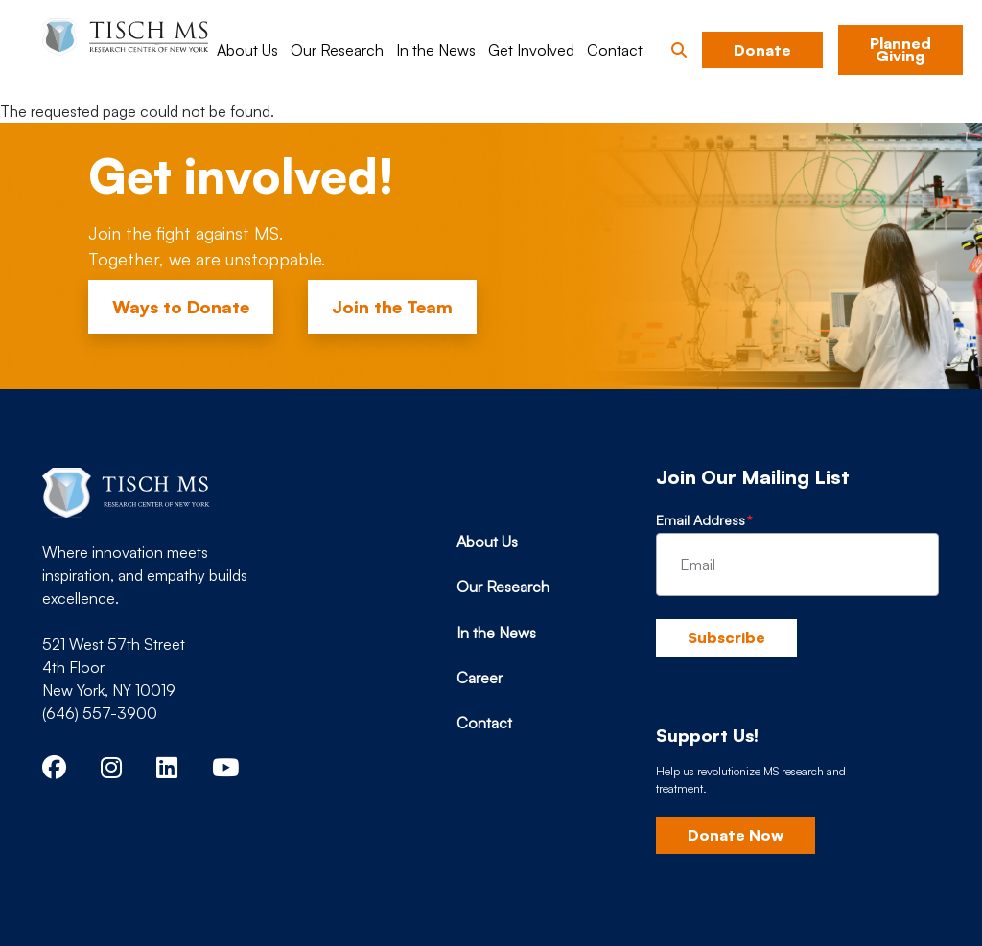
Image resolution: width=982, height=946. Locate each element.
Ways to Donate (180, 306)
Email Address (700, 520)
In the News (436, 49)
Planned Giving (900, 49)
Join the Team (392, 306)
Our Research (337, 49)
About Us (247, 49)
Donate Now (735, 834)
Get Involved (531, 49)
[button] (679, 49)
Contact (615, 49)
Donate (762, 49)
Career (479, 677)
